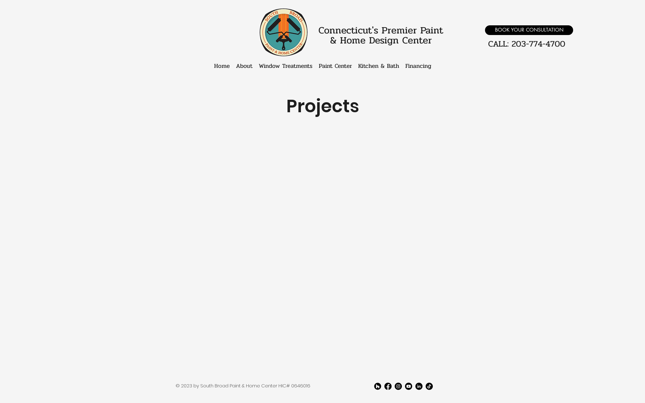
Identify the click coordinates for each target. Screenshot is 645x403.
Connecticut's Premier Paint (380, 30)
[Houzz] (377, 386)
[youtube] (408, 386)
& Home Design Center (381, 40)
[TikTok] (429, 386)
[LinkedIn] (418, 386)
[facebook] (388, 386)
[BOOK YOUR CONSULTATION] (529, 30)
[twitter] (398, 386)
